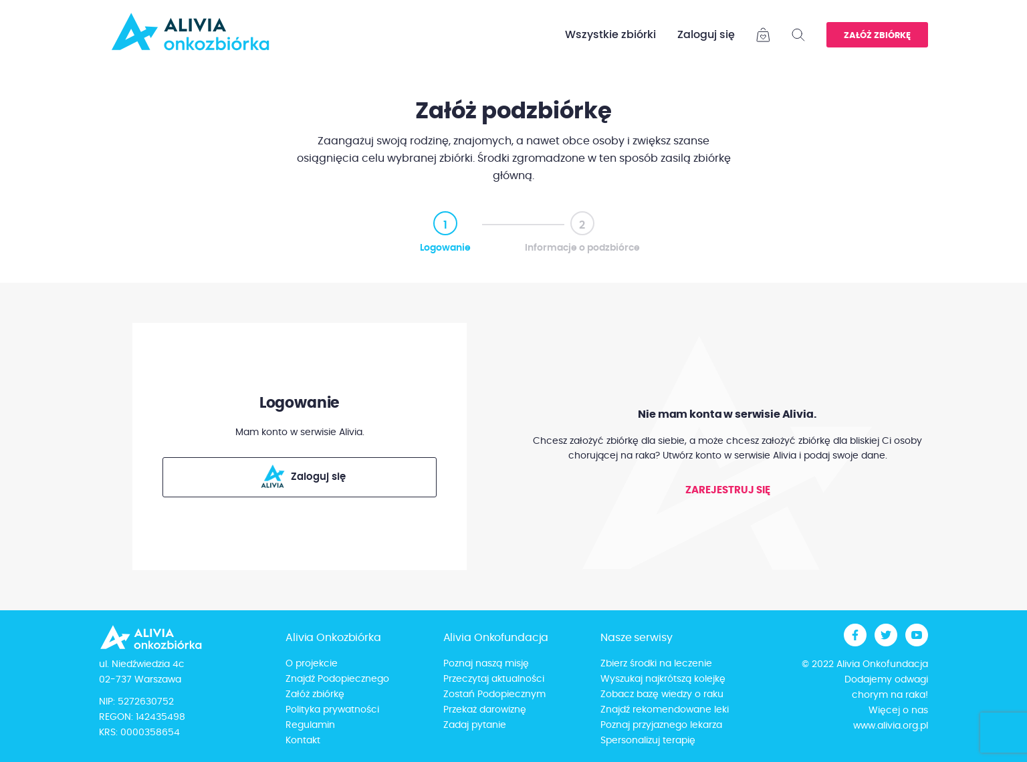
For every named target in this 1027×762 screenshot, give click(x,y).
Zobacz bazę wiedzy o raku (661, 694)
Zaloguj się (706, 34)
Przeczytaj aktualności (493, 679)
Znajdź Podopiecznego (337, 679)
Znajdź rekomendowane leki (664, 710)
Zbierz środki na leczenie (656, 663)
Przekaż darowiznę (484, 710)
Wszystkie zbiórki (610, 34)
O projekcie (312, 663)
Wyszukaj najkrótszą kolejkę (662, 679)
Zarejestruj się (727, 490)
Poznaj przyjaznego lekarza (661, 725)
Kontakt (303, 740)
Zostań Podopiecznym (494, 694)
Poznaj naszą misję (486, 663)
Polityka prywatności (332, 710)
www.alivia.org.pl (890, 726)
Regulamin (310, 725)
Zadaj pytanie (474, 725)
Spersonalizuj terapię (647, 740)
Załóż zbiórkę (877, 35)
